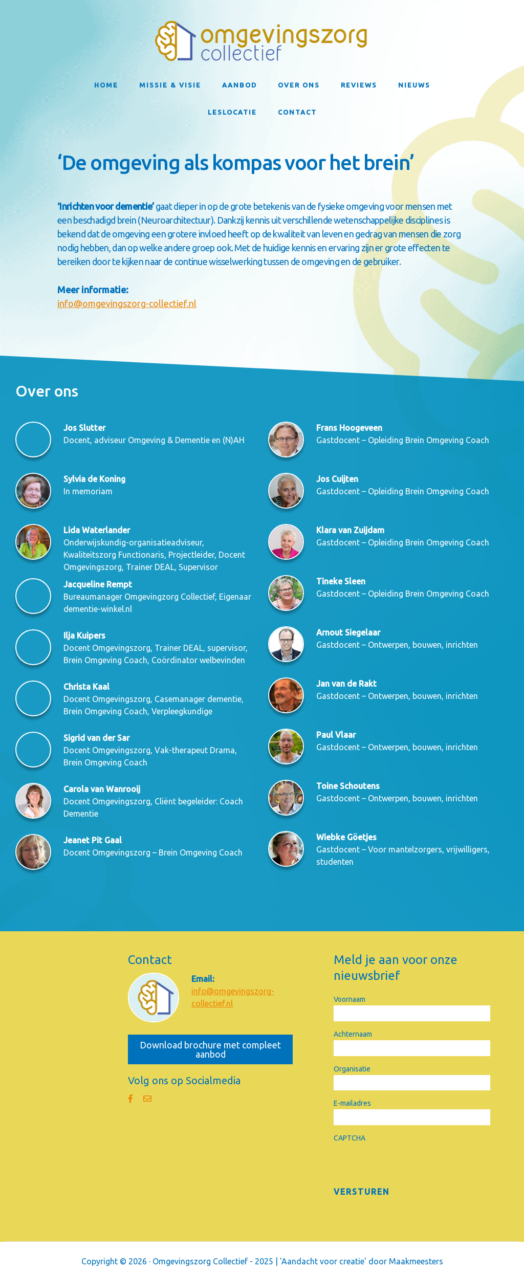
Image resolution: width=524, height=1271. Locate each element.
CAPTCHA (349, 1138)
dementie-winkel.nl (97, 608)
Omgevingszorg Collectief (262, 40)
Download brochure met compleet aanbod (210, 1049)
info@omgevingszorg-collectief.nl (126, 303)
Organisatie (352, 1069)
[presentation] (411, 1164)
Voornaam (349, 999)
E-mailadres (352, 1103)
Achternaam (353, 1034)
